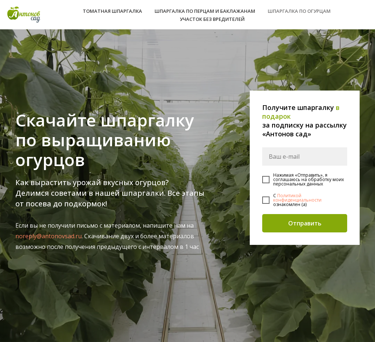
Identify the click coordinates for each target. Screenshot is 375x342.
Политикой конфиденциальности (297, 197)
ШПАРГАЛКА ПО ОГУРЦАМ (299, 11)
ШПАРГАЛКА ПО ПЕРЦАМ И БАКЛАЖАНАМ (205, 11)
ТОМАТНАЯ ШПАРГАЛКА (112, 11)
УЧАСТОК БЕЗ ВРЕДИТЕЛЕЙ (212, 19)
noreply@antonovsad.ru (48, 236)
